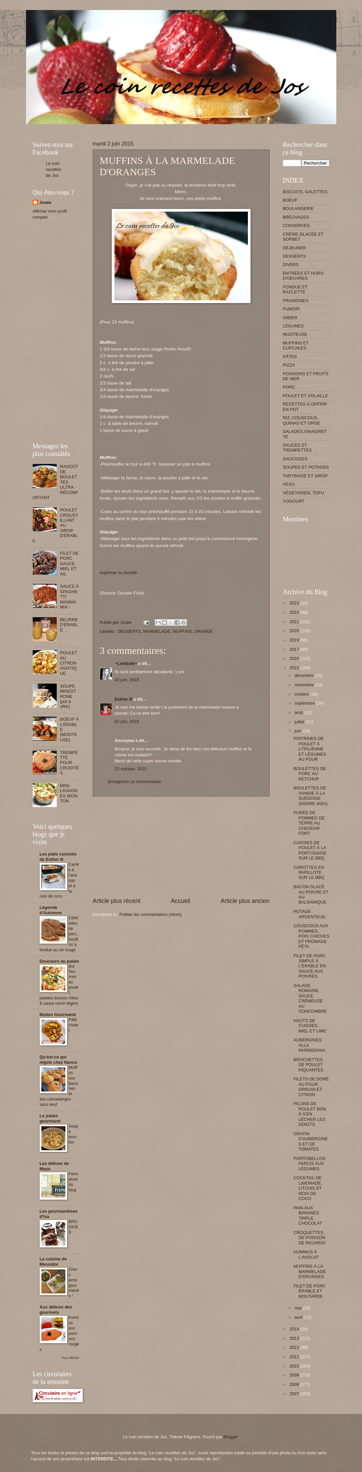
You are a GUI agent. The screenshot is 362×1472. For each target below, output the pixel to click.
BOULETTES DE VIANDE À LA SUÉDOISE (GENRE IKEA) (311, 795)
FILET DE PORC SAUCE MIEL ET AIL (69, 563)
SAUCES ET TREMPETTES (297, 448)
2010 (294, 1366)
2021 (294, 621)
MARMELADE (156, 631)
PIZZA (289, 364)
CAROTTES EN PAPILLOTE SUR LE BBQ (309, 872)
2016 (294, 658)
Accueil (180, 901)
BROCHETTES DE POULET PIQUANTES (308, 1064)
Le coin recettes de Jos (53, 169)
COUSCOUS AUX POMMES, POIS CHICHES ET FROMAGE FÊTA (311, 936)
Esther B (123, 699)
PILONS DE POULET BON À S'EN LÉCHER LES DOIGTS (310, 1114)
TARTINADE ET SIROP (305, 475)
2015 (294, 667)
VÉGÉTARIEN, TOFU (303, 492)
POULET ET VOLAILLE (305, 395)
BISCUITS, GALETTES (305, 191)
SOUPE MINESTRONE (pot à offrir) (68, 696)
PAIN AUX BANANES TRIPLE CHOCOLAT (308, 1215)
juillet (300, 721)
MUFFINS (182, 631)
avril (299, 1317)
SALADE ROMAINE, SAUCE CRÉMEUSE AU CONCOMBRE (310, 998)
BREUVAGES (296, 217)
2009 (294, 1375)
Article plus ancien (245, 901)
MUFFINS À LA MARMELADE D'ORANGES (310, 1271)
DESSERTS (129, 631)
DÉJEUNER (294, 247)
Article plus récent (116, 901)
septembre (305, 703)
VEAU (289, 484)
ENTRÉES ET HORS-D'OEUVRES (304, 276)
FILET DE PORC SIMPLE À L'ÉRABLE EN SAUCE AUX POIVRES (310, 966)
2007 (294, 1393)
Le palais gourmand (50, 1118)
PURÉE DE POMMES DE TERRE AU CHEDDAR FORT (309, 823)
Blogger (231, 1436)
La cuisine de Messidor (53, 1261)
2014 (294, 1328)
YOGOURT (294, 501)
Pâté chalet (73, 1025)
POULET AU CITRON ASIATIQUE (68, 663)
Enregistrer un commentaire (134, 781)
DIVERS (291, 264)
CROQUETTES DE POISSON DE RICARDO (310, 1237)
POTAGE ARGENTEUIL (310, 914)
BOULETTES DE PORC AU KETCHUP (310, 773)
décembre (305, 675)
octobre (302, 694)
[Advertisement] (154, 126)
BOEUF (290, 200)
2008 (294, 1384)
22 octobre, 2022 (131, 768)
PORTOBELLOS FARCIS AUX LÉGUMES (309, 1163)
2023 (294, 602)
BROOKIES (73, 1227)
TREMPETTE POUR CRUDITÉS (69, 763)
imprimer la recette (118, 572)
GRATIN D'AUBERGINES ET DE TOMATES (311, 1141)
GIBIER (290, 317)
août (299, 712)
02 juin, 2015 (127, 679)
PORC (289, 387)
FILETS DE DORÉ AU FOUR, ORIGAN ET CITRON (311, 1086)
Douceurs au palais (59, 961)
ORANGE (203, 631)
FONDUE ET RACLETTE (295, 289)
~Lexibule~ (126, 663)
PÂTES (290, 356)
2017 (294, 649)
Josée (45, 202)
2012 (294, 1347)
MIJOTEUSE (295, 334)
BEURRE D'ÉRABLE (69, 625)
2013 (294, 1338)
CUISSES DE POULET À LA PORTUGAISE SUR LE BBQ (310, 850)
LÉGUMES (293, 325)
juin (299, 730)
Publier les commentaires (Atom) (150, 914)
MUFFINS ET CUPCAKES (296, 345)
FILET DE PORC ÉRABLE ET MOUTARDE (310, 1291)
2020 (294, 630)
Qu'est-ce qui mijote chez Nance (58, 1059)
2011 (294, 1356)
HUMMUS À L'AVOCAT (306, 1254)
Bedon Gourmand (58, 1014)
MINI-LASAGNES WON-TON (69, 793)
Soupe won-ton (73, 1134)
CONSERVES (296, 225)
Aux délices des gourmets (56, 1309)
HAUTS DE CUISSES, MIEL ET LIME (310, 1025)
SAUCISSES (295, 458)
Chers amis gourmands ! (74, 1282)
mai (299, 1307)
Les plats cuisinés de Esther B (58, 856)
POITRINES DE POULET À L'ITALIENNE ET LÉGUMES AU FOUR (310, 749)
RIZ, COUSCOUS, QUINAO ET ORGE (301, 420)
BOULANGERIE (298, 208)
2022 (294, 612)
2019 (294, 640)
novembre (305, 684)
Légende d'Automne (51, 910)
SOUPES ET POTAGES (306, 467)
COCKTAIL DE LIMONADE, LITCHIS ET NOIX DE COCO (308, 1188)
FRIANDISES (296, 300)
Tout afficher (70, 1358)
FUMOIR (291, 308)
